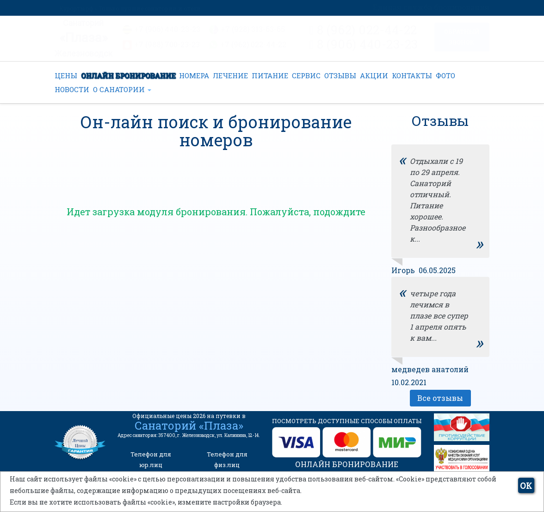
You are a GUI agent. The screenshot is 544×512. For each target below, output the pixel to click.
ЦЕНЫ (66, 75)
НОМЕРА (194, 75)
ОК (526, 485)
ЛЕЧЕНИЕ (230, 75)
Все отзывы (440, 398)
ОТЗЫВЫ (340, 75)
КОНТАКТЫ (412, 75)
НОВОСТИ (72, 89)
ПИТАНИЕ (270, 75)
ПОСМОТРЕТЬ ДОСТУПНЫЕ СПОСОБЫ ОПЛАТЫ (346, 421)
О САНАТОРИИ (122, 89)
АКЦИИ (374, 75)
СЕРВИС (306, 75)
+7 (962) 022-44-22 (253, 44)
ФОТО (445, 75)
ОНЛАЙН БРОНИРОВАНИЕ (128, 75)
